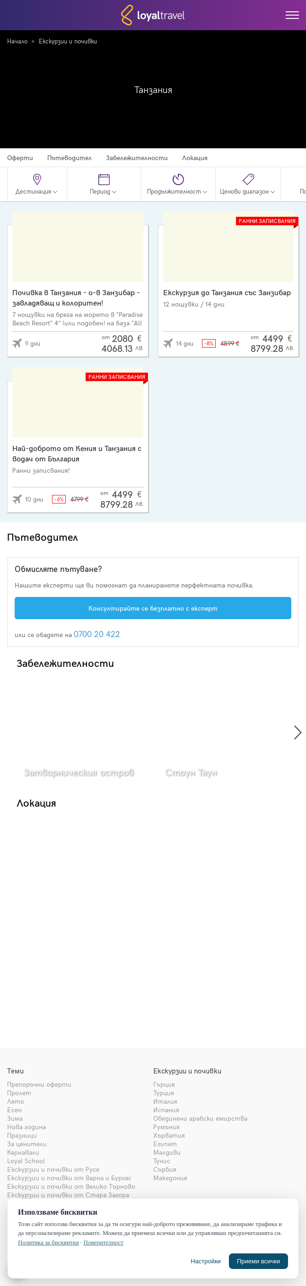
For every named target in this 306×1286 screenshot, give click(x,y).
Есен (14, 1109)
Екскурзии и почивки (68, 41)
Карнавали (23, 1152)
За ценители (27, 1143)
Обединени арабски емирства (200, 1118)
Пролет (19, 1092)
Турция (163, 1092)
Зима (15, 1118)
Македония (170, 1177)
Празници (22, 1135)
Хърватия (169, 1135)
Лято (15, 1101)
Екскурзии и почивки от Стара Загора (68, 1194)
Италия (165, 1101)
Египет (165, 1143)
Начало (17, 41)
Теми (15, 1070)
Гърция (164, 1084)
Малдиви (167, 1152)
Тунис (161, 1160)
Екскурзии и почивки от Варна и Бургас (69, 1177)
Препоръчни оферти (39, 1084)
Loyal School (26, 1160)
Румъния (166, 1126)
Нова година (26, 1126)
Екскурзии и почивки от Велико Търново (71, 1186)
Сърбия (164, 1169)
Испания (166, 1109)
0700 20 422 (97, 633)
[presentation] (298, 732)
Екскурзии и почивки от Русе (53, 1169)
